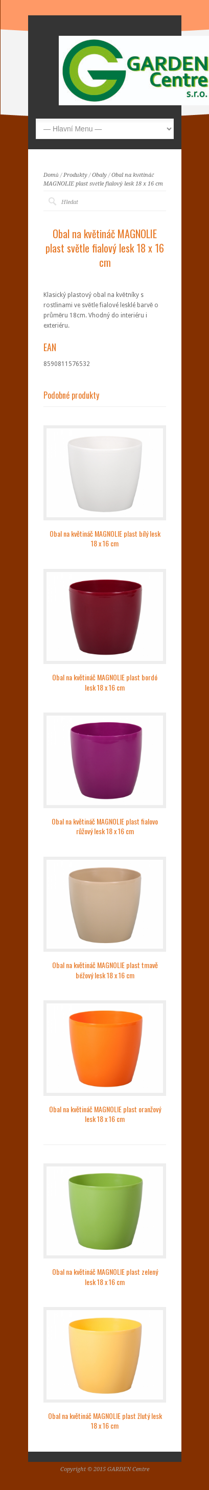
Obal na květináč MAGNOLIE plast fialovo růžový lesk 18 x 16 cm (105, 826)
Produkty (75, 175)
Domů (51, 175)
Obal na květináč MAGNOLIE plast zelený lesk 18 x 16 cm (105, 1276)
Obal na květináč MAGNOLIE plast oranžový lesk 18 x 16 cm (105, 1114)
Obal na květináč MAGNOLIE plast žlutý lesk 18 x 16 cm (105, 1420)
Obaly (99, 175)
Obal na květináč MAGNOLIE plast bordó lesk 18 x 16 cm (104, 682)
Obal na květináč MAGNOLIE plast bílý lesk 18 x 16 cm (105, 538)
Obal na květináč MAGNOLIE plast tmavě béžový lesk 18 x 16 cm (105, 969)
